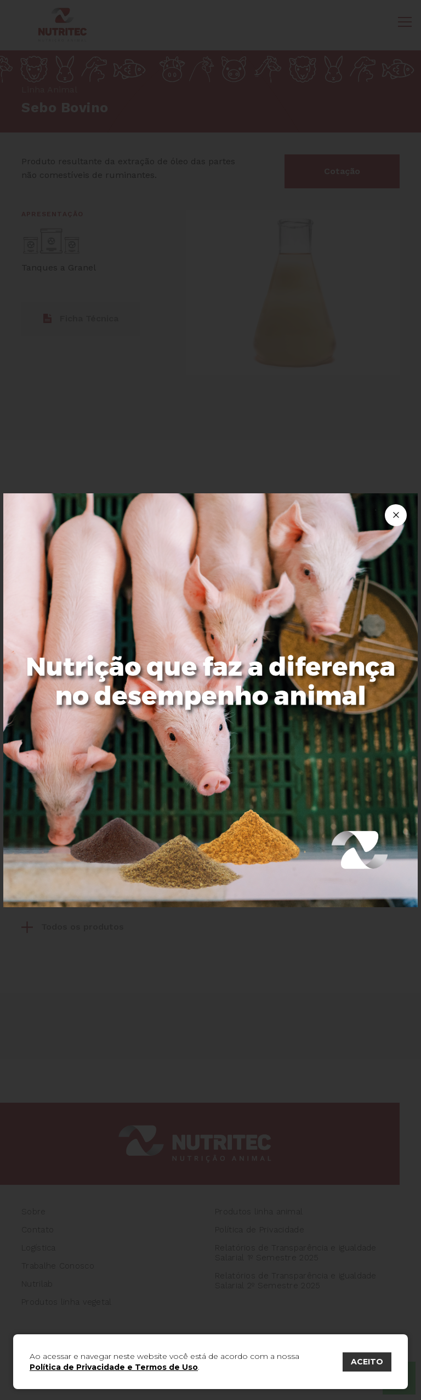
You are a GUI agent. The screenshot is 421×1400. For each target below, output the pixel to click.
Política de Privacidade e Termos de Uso (114, 1367)
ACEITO (367, 1362)
